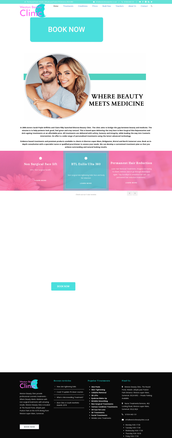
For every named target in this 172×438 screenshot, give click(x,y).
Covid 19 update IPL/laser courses (70, 355)
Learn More (40, 180)
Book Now (106, 6)
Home (55, 6)
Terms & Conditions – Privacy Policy (136, 410)
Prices (95, 6)
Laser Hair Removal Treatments (123, 169)
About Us (132, 6)
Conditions (83, 6)
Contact (144, 6)
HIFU (32, 170)
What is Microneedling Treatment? (70, 361)
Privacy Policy (103, 429)
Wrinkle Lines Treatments (101, 381)
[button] (63, 250)
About (74, 429)
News (83, 429)
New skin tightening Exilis (66, 350)
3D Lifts (94, 359)
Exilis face (93, 175)
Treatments (68, 6)
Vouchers (120, 6)
